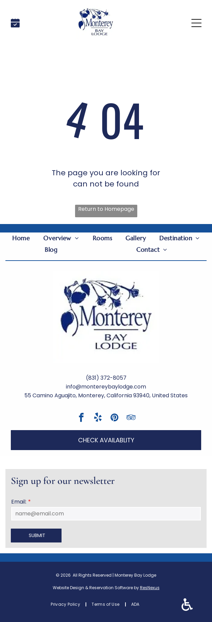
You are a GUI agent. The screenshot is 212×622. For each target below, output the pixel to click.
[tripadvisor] (130, 418)
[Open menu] (196, 23)
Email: (18, 502)
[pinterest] (114, 418)
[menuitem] (21, 238)
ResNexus (150, 588)
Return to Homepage (106, 209)
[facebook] (81, 418)
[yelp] (97, 418)
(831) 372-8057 (106, 378)
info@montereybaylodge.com (106, 387)
